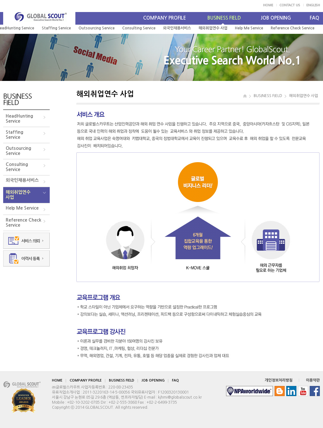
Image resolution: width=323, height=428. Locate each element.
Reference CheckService (23, 222)
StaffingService (14, 134)
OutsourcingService (18, 151)
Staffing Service (56, 28)
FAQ (314, 17)
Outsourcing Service (97, 28)
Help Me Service (249, 28)
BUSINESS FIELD (224, 17)
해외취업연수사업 (18, 194)
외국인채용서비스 (177, 28)
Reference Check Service (292, 28)
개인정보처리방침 (279, 380)
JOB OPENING (276, 17)
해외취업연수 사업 (213, 28)
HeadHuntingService (19, 118)
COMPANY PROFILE (164, 17)
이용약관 (313, 380)
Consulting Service (138, 28)
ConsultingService (17, 167)
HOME (57, 380)
